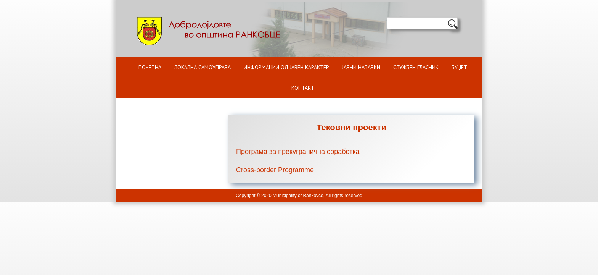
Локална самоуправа (202, 67)
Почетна (149, 67)
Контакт (302, 87)
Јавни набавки (361, 67)
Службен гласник (416, 67)
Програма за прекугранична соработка (298, 151)
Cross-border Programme (275, 170)
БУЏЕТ (459, 67)
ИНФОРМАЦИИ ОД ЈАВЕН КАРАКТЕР (286, 67)
